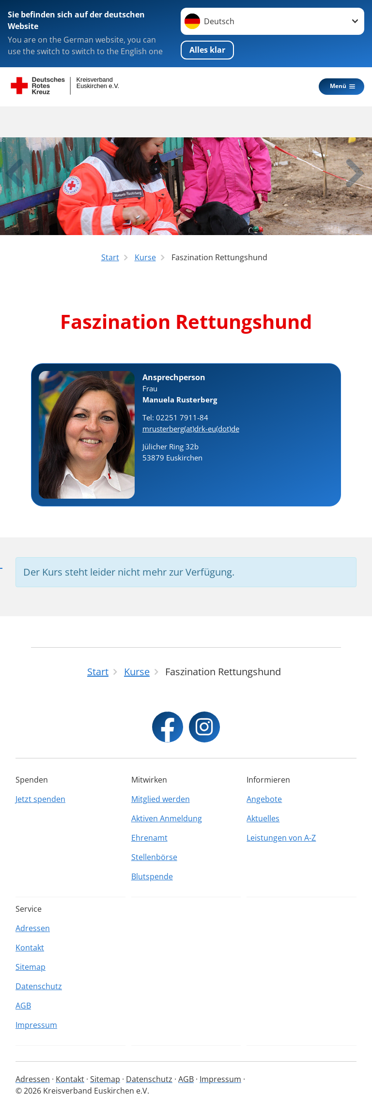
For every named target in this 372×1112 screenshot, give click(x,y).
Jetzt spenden (40, 799)
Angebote (264, 799)
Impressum (36, 1025)
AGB (23, 1005)
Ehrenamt (149, 837)
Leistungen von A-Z (281, 837)
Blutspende (152, 876)
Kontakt (30, 947)
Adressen (33, 928)
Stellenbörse (154, 857)
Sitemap (31, 967)
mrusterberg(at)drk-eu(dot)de (190, 428)
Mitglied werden (160, 799)
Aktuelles (263, 818)
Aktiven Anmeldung (166, 818)
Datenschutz (39, 986)
